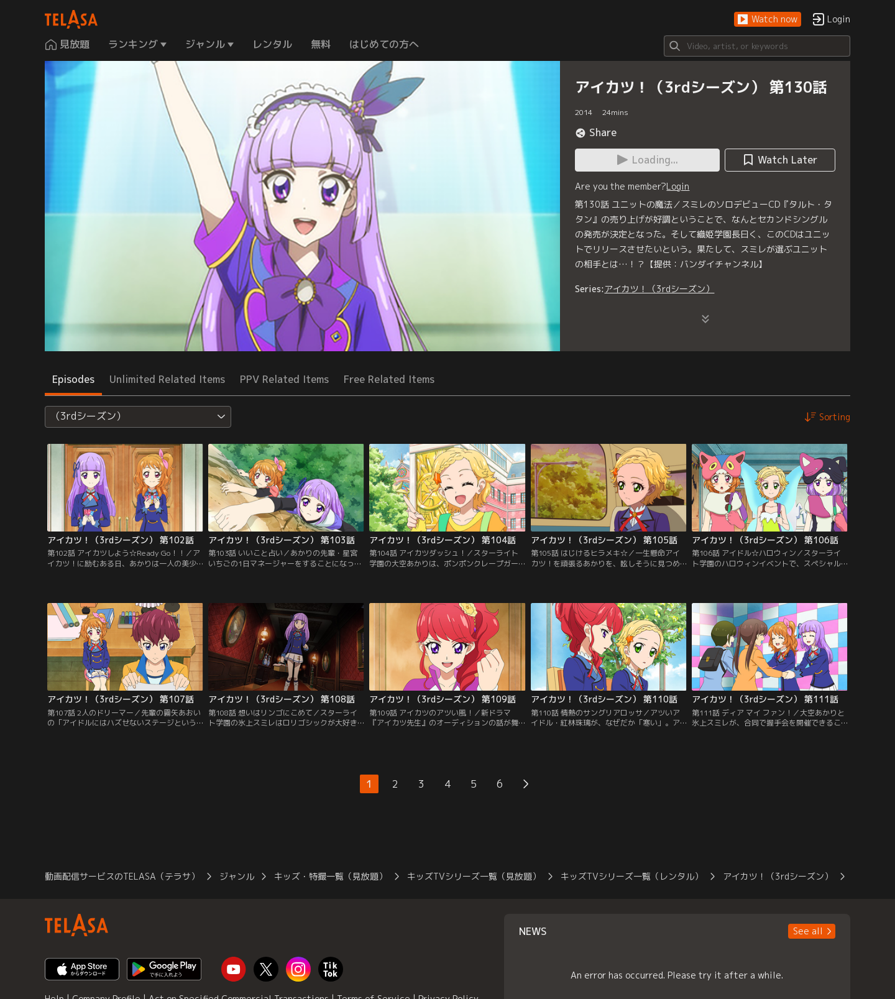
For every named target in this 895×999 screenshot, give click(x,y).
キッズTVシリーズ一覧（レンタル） (632, 876)
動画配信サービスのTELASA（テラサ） (122, 876)
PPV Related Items (284, 379)
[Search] (757, 46)
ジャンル (236, 876)
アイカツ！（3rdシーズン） (659, 289)
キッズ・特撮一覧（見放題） (330, 876)
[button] (767, 19)
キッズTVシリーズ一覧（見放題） (474, 876)
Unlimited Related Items (167, 379)
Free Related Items (389, 379)
